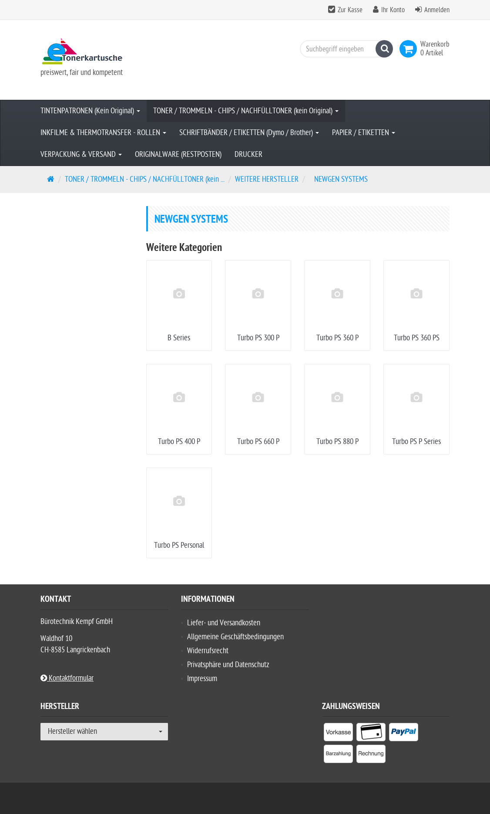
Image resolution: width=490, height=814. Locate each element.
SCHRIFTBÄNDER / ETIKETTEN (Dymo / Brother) (249, 132)
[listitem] (338, 734)
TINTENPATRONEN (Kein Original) (90, 110)
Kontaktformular (67, 678)
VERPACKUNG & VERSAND (81, 154)
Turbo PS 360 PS (417, 338)
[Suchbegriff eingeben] (344, 49)
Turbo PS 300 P (258, 338)
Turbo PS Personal (179, 545)
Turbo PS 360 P (337, 338)
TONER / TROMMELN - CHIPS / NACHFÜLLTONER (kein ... (145, 179)
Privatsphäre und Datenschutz (228, 664)
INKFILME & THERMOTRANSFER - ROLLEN (103, 132)
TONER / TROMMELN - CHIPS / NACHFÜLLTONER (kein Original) (246, 110)
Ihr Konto (393, 10)
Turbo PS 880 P (337, 441)
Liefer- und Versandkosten (223, 622)
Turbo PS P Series (416, 441)
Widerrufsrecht (207, 650)
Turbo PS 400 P (179, 441)
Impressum (202, 678)
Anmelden (437, 10)
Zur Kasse (350, 10)
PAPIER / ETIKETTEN (363, 132)
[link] (409, 49)
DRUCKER (248, 154)
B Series (179, 338)
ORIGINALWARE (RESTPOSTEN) (178, 154)
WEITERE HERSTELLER (267, 179)
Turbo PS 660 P (258, 441)
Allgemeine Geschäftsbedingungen (235, 636)
